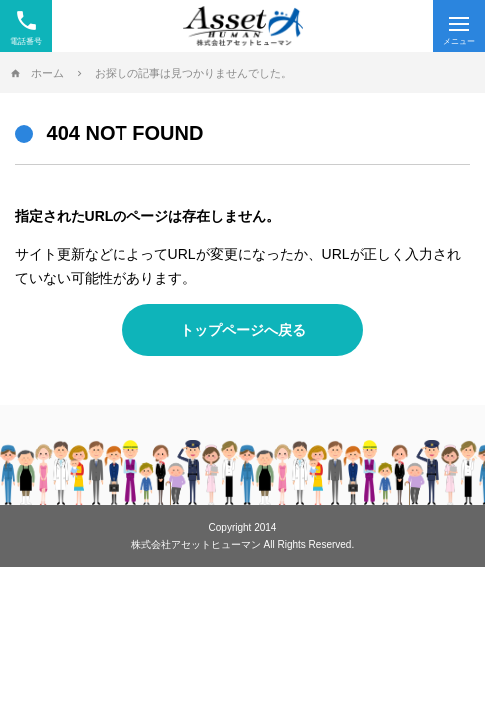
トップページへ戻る (243, 330)
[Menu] (459, 26)
